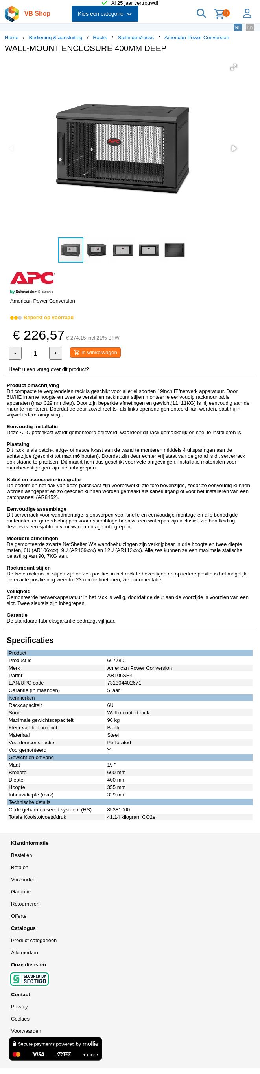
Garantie (21, 892)
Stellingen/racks (136, 37)
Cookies (20, 1019)
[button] (233, 67)
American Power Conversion (196, 37)
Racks (100, 37)
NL (237, 27)
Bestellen (21, 855)
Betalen (19, 867)
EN (250, 27)
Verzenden (23, 879)
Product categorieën (34, 940)
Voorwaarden (26, 1031)
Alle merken (24, 952)
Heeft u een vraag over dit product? (49, 369)
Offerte (19, 916)
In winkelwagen (95, 352)
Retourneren (25, 904)
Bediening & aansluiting (56, 37)
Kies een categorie (105, 14)
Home (11, 37)
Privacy (19, 1007)
